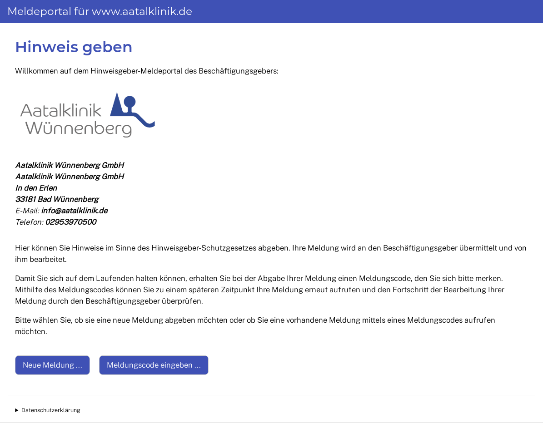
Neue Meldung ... (52, 364)
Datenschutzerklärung (50, 410)
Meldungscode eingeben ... (154, 364)
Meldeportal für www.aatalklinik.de (99, 11)
